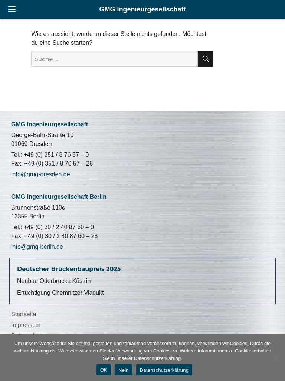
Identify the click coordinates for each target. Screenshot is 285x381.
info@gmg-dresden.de (40, 174)
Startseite (23, 314)
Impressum (25, 325)
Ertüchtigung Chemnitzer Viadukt (60, 293)
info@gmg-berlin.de (37, 247)
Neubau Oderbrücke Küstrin (54, 281)
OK (103, 370)
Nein (123, 370)
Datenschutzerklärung (164, 370)
